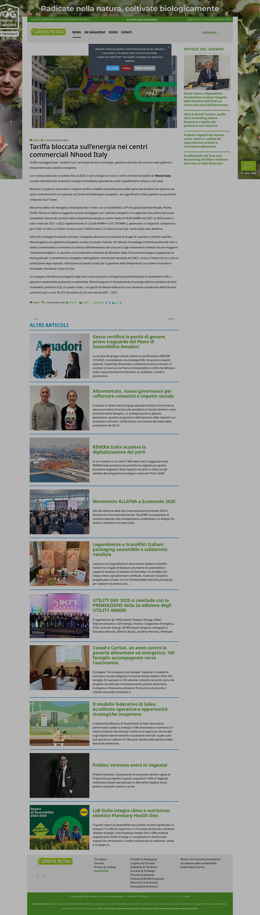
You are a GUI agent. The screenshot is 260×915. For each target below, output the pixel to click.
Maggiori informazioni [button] (144, 68)
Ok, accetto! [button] (112, 68)
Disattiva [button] (126, 68)
